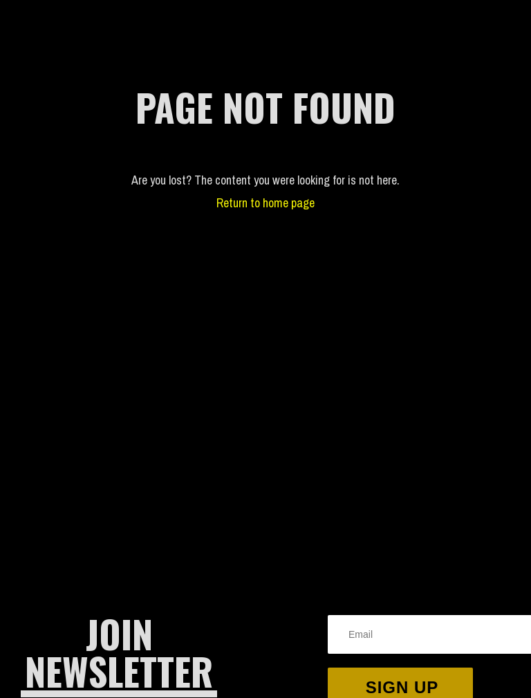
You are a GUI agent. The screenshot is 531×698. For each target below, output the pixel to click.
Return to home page (265, 202)
